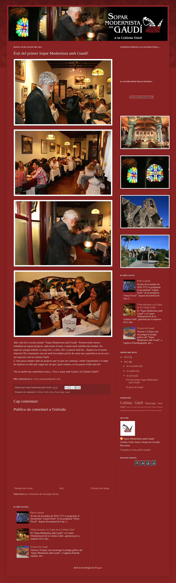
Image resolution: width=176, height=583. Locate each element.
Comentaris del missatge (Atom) (43, 494)
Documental (141, 407)
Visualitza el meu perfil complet (135, 450)
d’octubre (131, 371)
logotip (135, 410)
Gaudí (149, 407)
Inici (62, 488)
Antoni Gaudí (131, 407)
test (148, 410)
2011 (126, 362)
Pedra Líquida (143, 281)
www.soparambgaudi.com (47, 378)
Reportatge (59, 392)
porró (144, 410)
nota (140, 410)
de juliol (131, 375)
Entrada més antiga (100, 488)
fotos (51, 392)
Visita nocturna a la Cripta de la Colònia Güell (149, 306)
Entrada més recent (23, 488)
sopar (67, 392)
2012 (126, 357)
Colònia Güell (42, 392)
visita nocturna (155, 410)
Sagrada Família (126, 410)
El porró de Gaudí (145, 328)
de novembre (133, 366)
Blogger (98, 567)
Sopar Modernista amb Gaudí (139, 439)
